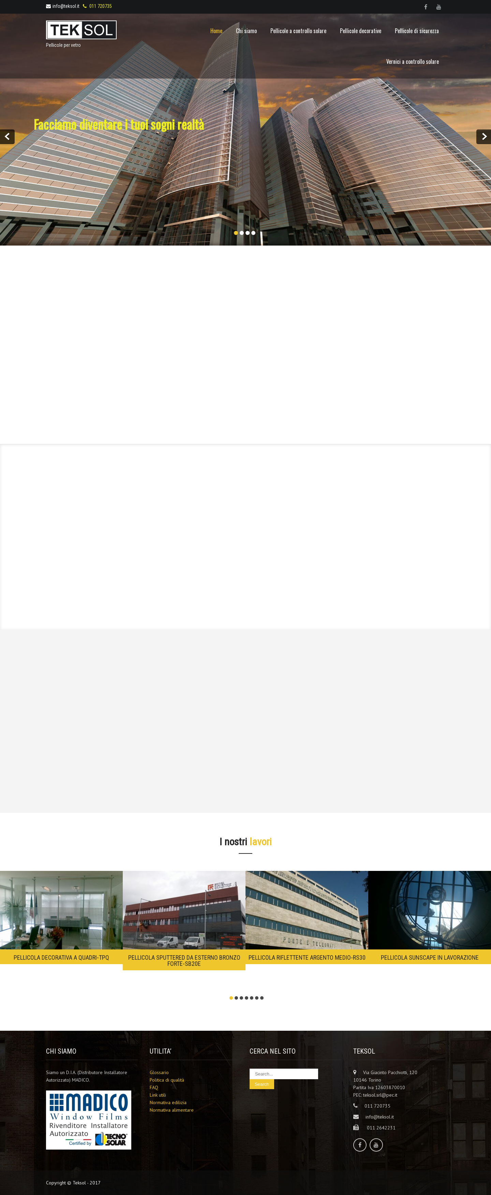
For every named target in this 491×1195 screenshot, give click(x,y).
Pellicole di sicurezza (417, 31)
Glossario (159, 1072)
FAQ (154, 1087)
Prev (7, 136)
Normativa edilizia (168, 1102)
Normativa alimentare (172, 1110)
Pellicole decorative (360, 31)
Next (483, 136)
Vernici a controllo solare (412, 61)
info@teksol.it (62, 6)
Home (216, 31)
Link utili (158, 1095)
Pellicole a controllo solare (298, 31)
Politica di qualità (167, 1080)
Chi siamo (246, 31)
